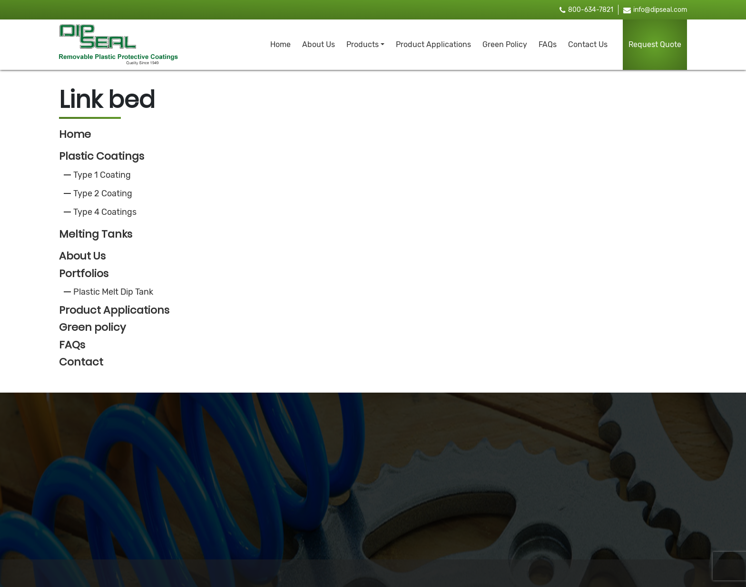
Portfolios (83, 273)
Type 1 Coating (102, 175)
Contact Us (588, 44)
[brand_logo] (118, 44)
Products (362, 44)
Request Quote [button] (654, 44)
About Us (318, 44)
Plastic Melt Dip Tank (113, 292)
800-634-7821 (586, 10)
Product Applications (433, 44)
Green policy (92, 327)
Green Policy (504, 44)
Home (280, 44)
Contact (81, 362)
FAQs (548, 44)
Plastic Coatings (101, 156)
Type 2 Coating (102, 193)
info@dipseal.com (655, 10)
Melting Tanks (95, 234)
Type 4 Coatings (105, 212)
